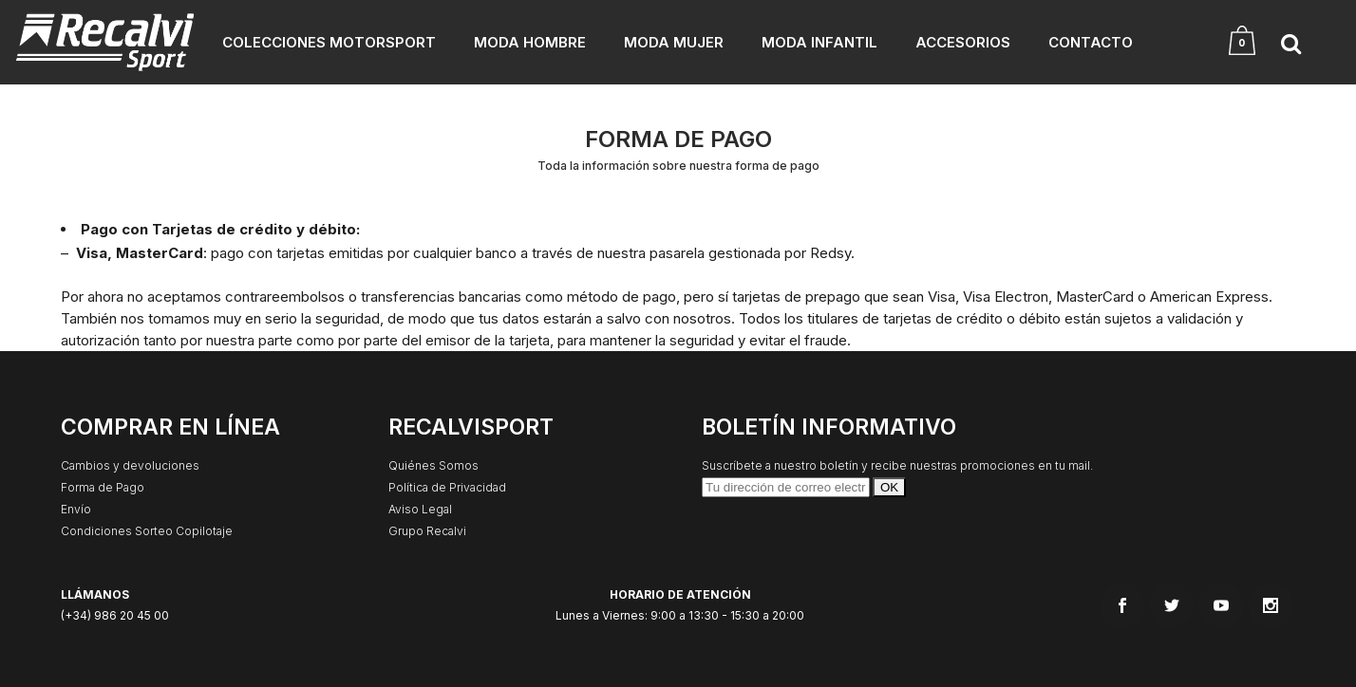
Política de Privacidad (447, 487)
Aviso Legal (420, 509)
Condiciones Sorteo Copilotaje (147, 531)
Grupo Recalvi (427, 531)
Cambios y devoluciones (130, 465)
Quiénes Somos (433, 465)
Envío (76, 509)
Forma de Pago (102, 487)
